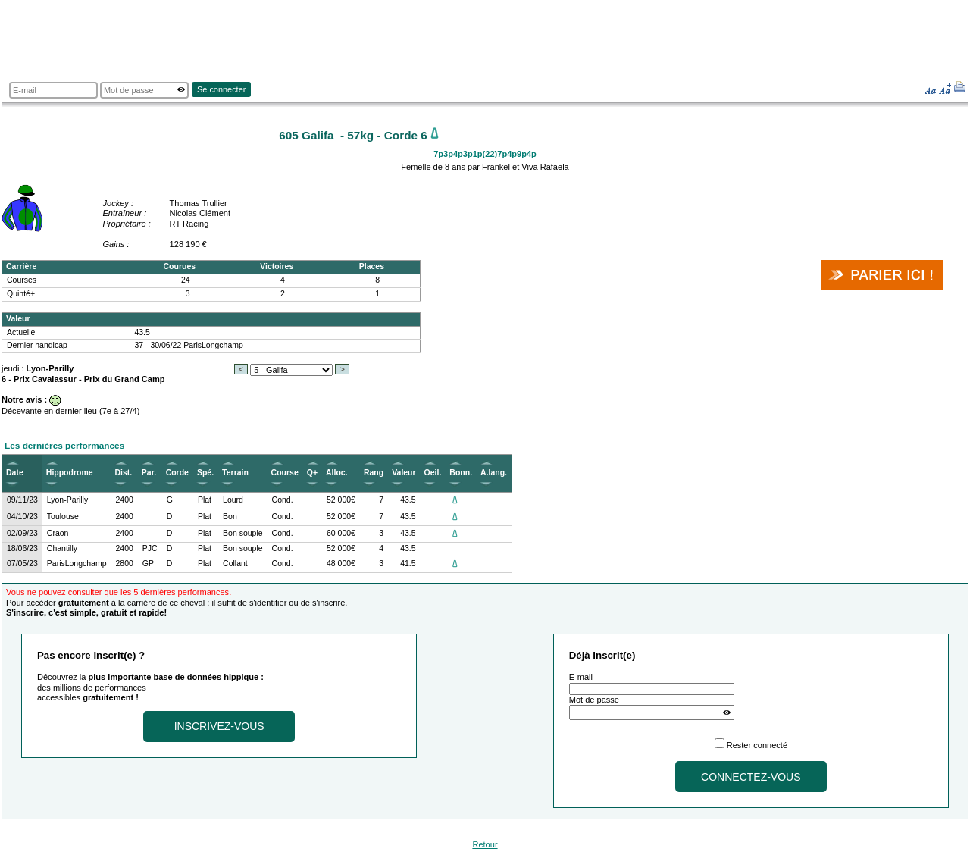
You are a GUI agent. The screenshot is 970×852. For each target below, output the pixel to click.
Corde (177, 472)
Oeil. (433, 472)
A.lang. (493, 472)
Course (285, 472)
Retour (484, 844)
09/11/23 (22, 500)
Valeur (403, 472)
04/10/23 (22, 516)
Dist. (124, 472)
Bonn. (460, 472)
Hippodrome (69, 472)
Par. (149, 472)
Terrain (235, 472)
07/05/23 (22, 563)
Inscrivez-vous (219, 726)
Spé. (205, 472)
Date (14, 472)
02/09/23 (22, 533)
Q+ (312, 472)
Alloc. (337, 472)
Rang (373, 472)
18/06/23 (22, 548)
